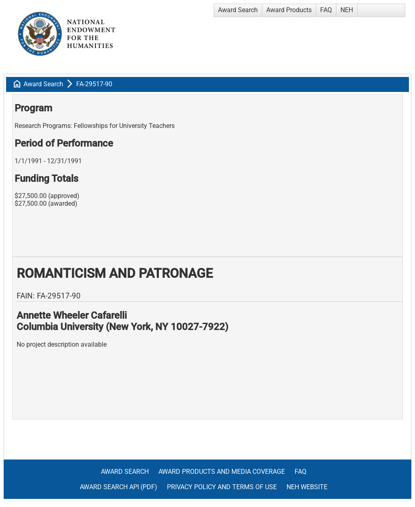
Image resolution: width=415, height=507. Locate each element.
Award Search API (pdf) (118, 487)
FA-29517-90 (94, 84)
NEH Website (307, 487)
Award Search (238, 10)
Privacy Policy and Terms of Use (222, 487)
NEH (346, 10)
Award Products (289, 10)
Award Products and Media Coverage (221, 471)
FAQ (326, 10)
